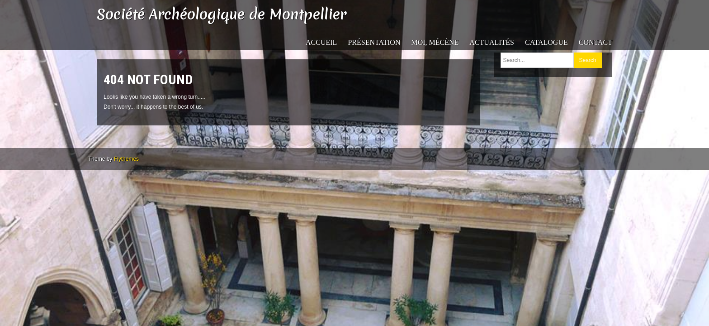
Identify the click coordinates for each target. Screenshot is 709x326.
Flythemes (126, 159)
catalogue (546, 42)
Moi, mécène (434, 42)
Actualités (491, 42)
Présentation (374, 42)
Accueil (321, 42)
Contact (595, 42)
